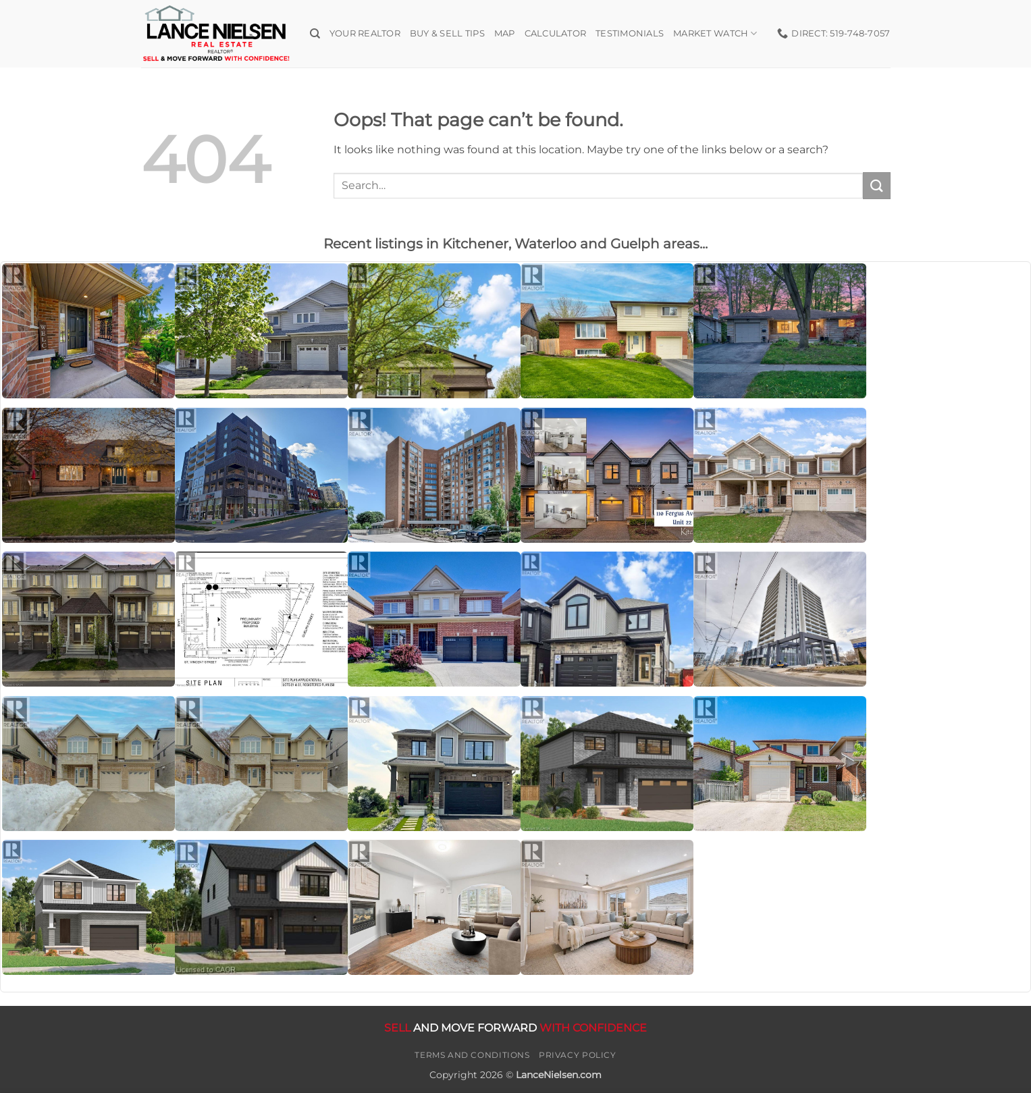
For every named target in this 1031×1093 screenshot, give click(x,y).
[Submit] (876, 185)
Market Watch (715, 33)
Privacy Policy (577, 1055)
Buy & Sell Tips (447, 33)
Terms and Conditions (472, 1055)
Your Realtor (364, 33)
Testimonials (630, 33)
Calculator (556, 33)
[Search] (315, 34)
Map (504, 33)
